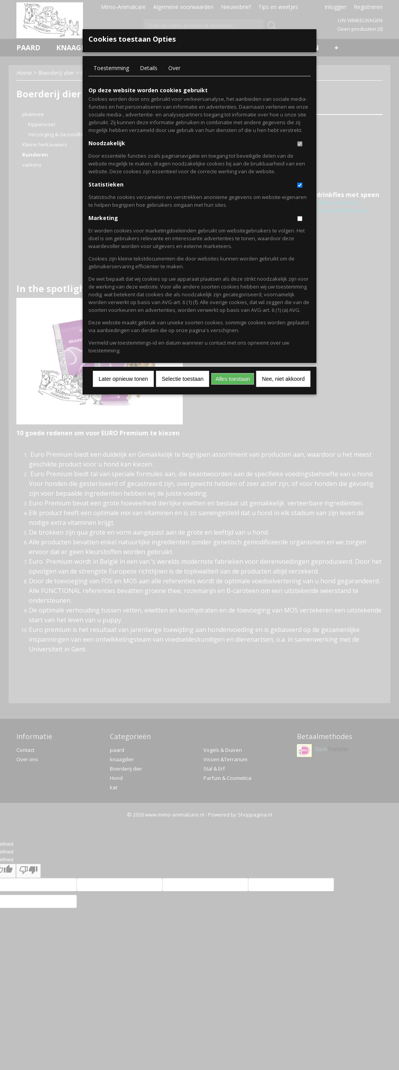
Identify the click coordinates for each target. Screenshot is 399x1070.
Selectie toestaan (182, 379)
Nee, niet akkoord (283, 379)
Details (148, 68)
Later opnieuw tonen (123, 379)
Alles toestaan (232, 379)
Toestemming (111, 68)
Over (174, 68)
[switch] (299, 143)
